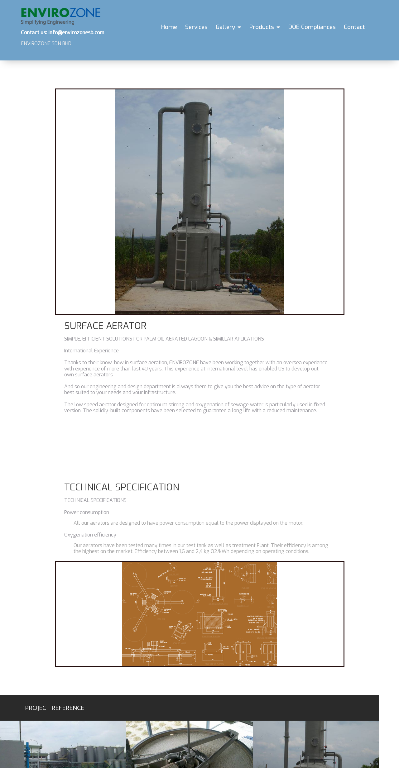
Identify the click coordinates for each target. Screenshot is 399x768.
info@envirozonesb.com (108, 727)
